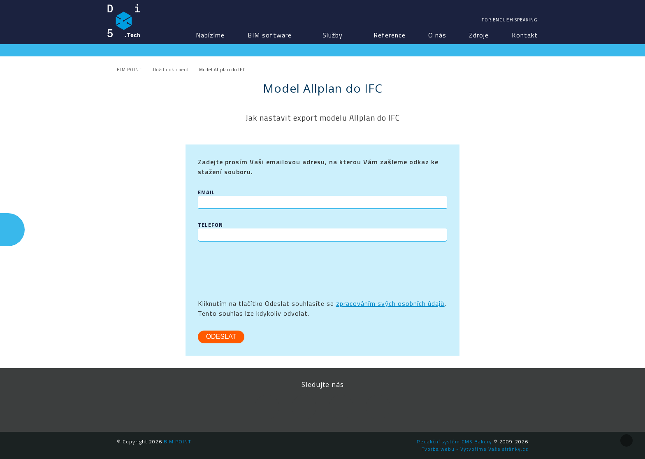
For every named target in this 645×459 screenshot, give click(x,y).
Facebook (267, 407)
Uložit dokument (170, 69)
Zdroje (479, 35)
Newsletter (378, 407)
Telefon (210, 224)
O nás (437, 35)
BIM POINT (123, 20)
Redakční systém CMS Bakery (454, 441)
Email (206, 192)
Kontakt (525, 35)
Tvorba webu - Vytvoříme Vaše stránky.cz (475, 449)
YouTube (341, 407)
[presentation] (260, 270)
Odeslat (221, 336)
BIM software (270, 35)
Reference (390, 35)
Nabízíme (210, 35)
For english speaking (510, 19)
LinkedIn (304, 407)
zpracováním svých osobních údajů (390, 303)
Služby (332, 35)
